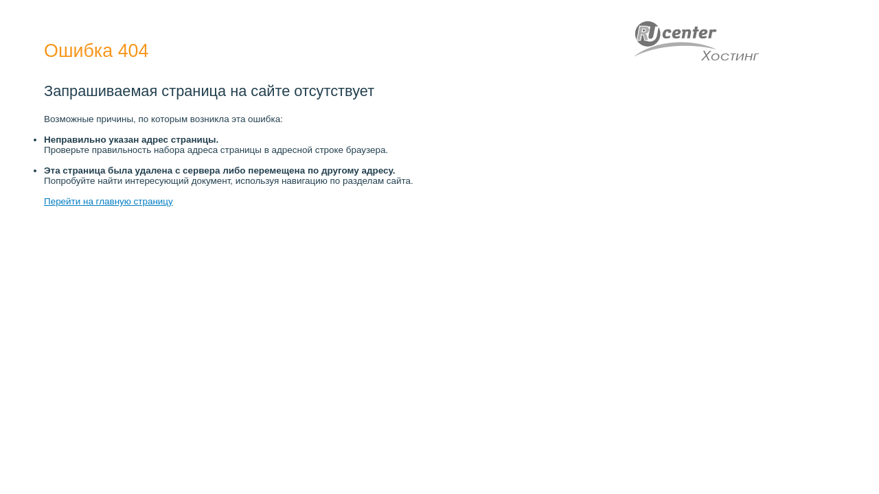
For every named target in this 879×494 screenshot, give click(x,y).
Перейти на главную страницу (108, 201)
